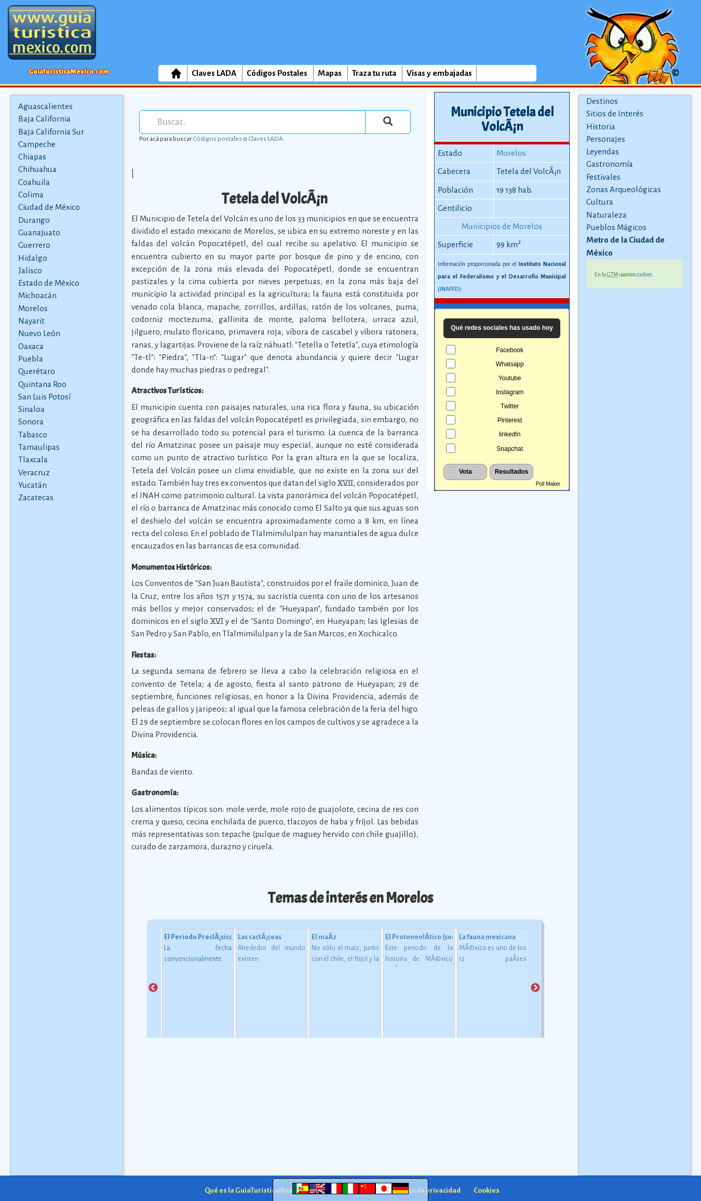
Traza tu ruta (374, 73)
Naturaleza (606, 214)
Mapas (330, 73)
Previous (153, 988)
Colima (31, 194)
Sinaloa (31, 409)
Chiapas (32, 156)
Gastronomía (609, 163)
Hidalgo (32, 257)
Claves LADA (214, 73)
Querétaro (36, 371)
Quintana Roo (42, 384)
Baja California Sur (51, 131)
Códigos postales (217, 138)
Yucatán (32, 485)
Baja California (44, 118)
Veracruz (34, 472)
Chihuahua (37, 169)
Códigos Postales (277, 73)
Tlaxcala (33, 459)
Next (535, 988)
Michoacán (37, 295)
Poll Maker (548, 484)
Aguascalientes (45, 106)
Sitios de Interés (614, 113)
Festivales (603, 176)
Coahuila (34, 182)
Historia (600, 126)
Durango (34, 220)
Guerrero (34, 245)
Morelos (33, 308)
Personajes (605, 139)
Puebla (30, 358)
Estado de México (48, 282)
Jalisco (30, 270)
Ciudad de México (49, 207)
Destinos (602, 101)
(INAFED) (449, 289)
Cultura (599, 201)
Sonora (31, 421)
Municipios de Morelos (502, 226)
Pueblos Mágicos (616, 227)
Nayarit (31, 320)
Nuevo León (39, 333)
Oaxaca (31, 346)
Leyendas (602, 151)
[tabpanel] (198, 988)
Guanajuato (39, 232)
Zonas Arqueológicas (623, 189)
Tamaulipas (39, 447)
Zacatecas (35, 497)
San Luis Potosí (44, 396)
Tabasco (32, 434)
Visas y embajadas (439, 73)
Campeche (37, 144)
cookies (644, 274)
